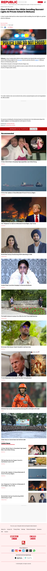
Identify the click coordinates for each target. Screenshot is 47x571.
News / (2, 4)
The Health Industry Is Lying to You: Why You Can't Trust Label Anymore (19, 316)
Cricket (2, 410)
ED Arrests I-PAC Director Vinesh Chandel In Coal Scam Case (16, 347)
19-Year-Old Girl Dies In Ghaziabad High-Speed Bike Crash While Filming (19, 162)
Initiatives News (4, 256)
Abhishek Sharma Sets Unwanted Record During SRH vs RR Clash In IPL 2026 (20, 409)
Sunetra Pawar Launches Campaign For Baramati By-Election (16, 285)
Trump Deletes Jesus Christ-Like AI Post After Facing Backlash (16, 378)
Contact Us (9, 529)
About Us (3, 529)
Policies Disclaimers (31, 529)
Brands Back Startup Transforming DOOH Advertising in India (16, 254)
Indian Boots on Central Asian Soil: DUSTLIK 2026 (13, 439)
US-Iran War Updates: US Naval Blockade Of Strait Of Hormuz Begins (18, 193)
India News (3, 25)
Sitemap (23, 529)
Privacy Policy (17, 529)
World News (3, 194)
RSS (2, 531)
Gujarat (36, 60)
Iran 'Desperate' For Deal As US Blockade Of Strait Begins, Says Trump (18, 223)
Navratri (20, 60)
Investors (39, 529)
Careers (6, 531)
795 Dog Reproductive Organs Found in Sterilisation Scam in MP (11, 461)
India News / (6, 4)
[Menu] (44, 2)
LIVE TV (40, 2)
